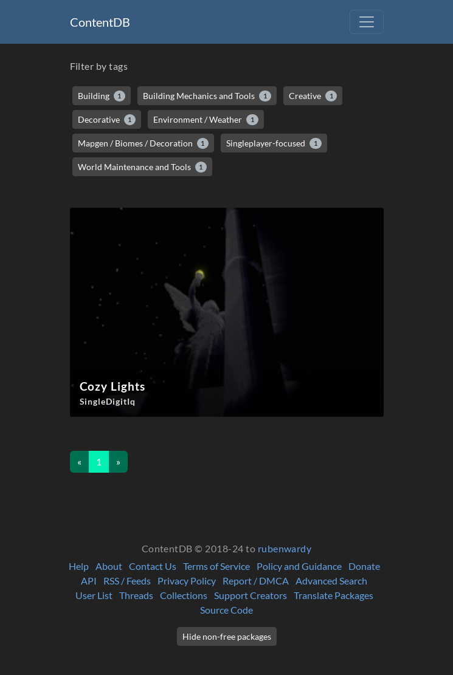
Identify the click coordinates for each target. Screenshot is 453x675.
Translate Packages (333, 595)
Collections (183, 595)
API (89, 580)
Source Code (226, 609)
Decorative (107, 119)
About (108, 566)
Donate (364, 566)
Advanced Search (331, 580)
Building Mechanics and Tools (207, 96)
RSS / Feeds (127, 580)
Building (102, 96)
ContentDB (100, 22)
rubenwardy (285, 548)
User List (93, 595)
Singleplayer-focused (274, 143)
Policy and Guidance (299, 566)
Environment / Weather (205, 119)
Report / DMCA (256, 580)
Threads (136, 595)
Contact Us (152, 566)
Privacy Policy (186, 580)
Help (79, 566)
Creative (313, 96)
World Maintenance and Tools (142, 167)
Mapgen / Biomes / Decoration (143, 143)
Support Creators (250, 595)
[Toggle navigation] (367, 22)
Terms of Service (216, 566)
